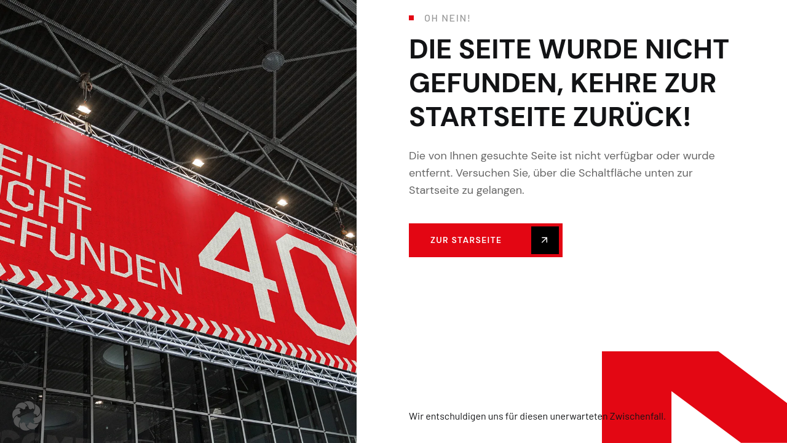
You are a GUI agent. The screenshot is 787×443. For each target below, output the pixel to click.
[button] (27, 416)
